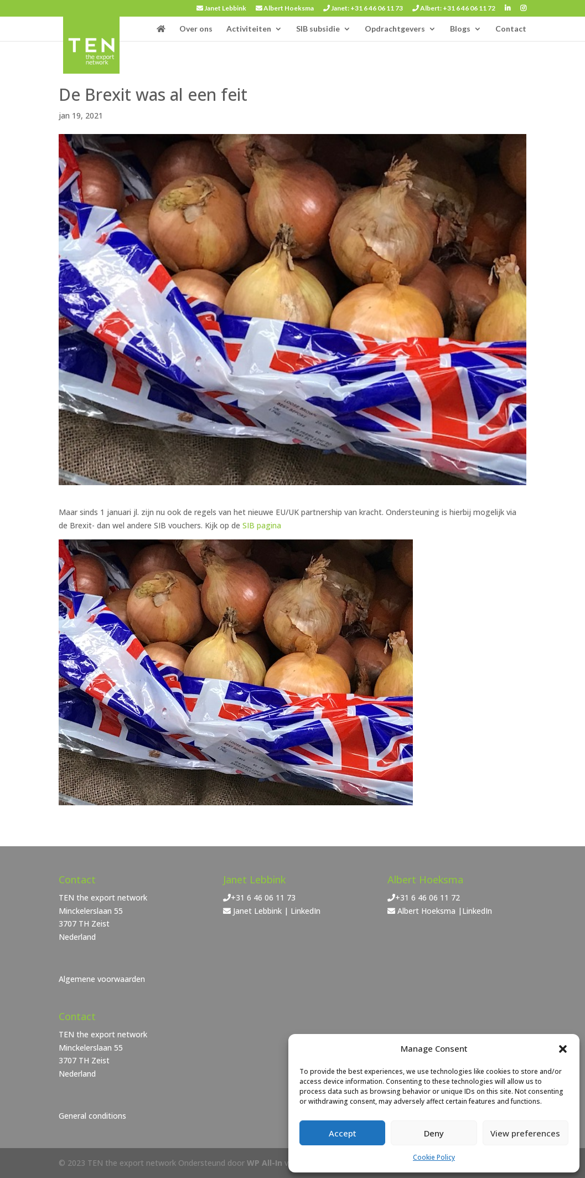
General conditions (92, 1115)
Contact (510, 29)
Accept (342, 1133)
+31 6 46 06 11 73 (263, 897)
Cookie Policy (434, 1157)
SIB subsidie (318, 29)
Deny (434, 1133)
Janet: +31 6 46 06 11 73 (363, 8)
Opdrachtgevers (395, 29)
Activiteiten (248, 29)
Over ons (196, 29)
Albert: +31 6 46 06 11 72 (453, 8)
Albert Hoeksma (285, 8)
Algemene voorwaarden (102, 979)
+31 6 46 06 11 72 (427, 897)
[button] (562, 1048)
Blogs (460, 29)
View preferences (525, 1133)
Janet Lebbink (221, 8)
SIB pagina (261, 525)
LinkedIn (305, 911)
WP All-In (264, 1163)
